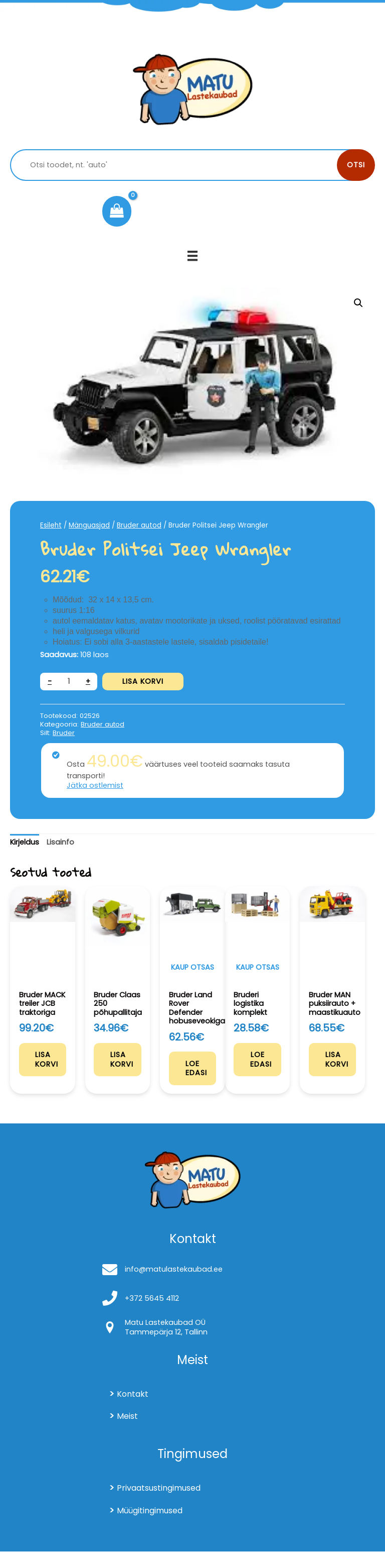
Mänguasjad (89, 525)
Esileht (51, 525)
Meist (127, 1419)
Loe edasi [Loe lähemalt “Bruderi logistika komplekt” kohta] (262, 1062)
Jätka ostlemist (95, 785)
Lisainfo (60, 842)
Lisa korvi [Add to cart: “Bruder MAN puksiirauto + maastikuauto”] (337, 1062)
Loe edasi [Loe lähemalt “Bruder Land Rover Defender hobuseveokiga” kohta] (197, 1070)
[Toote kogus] (68, 681)
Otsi (356, 165)
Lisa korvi (142, 681)
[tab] (24, 842)
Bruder (64, 733)
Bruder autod (139, 525)
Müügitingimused (149, 1513)
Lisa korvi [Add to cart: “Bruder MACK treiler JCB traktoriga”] (48, 1062)
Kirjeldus (24, 842)
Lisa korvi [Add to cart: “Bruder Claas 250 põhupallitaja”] (122, 1062)
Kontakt (132, 1396)
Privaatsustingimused (159, 1491)
